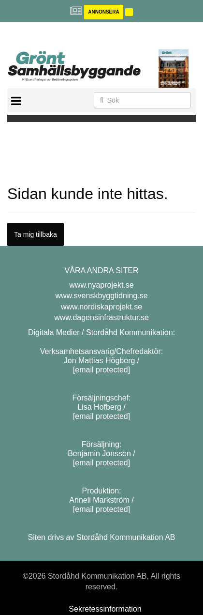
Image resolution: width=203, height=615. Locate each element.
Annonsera (103, 12)
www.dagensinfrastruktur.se (101, 317)
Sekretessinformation (105, 609)
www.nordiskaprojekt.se (101, 307)
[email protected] (101, 370)
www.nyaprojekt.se (101, 285)
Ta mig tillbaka (35, 234)
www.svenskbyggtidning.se (101, 296)
